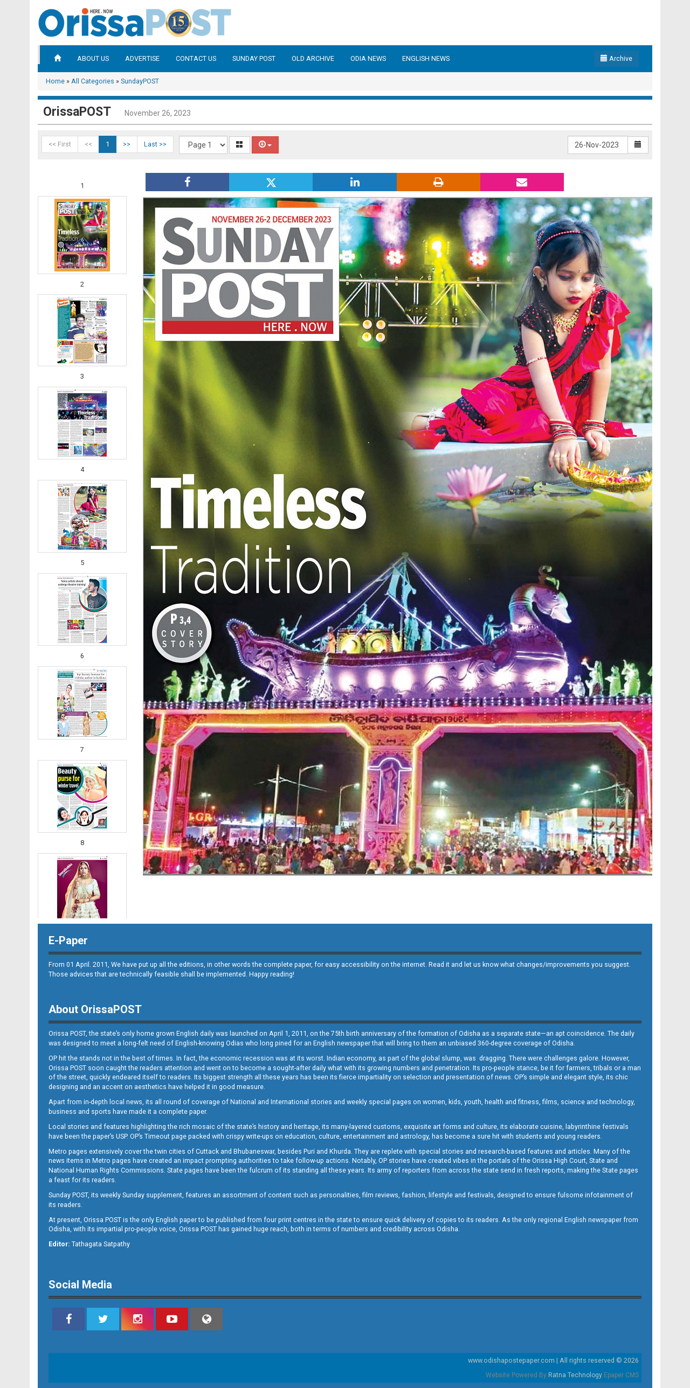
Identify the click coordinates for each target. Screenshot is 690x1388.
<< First (60, 144)
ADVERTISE (142, 58)
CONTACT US (196, 58)
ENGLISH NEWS (426, 58)
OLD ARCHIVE (313, 58)
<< (88, 144)
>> (126, 144)
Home (55, 81)
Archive (616, 58)
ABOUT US (93, 58)
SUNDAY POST (253, 58)
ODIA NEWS (368, 58)
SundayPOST (140, 81)
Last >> (155, 144)
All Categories (92, 81)
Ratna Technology (575, 1375)
